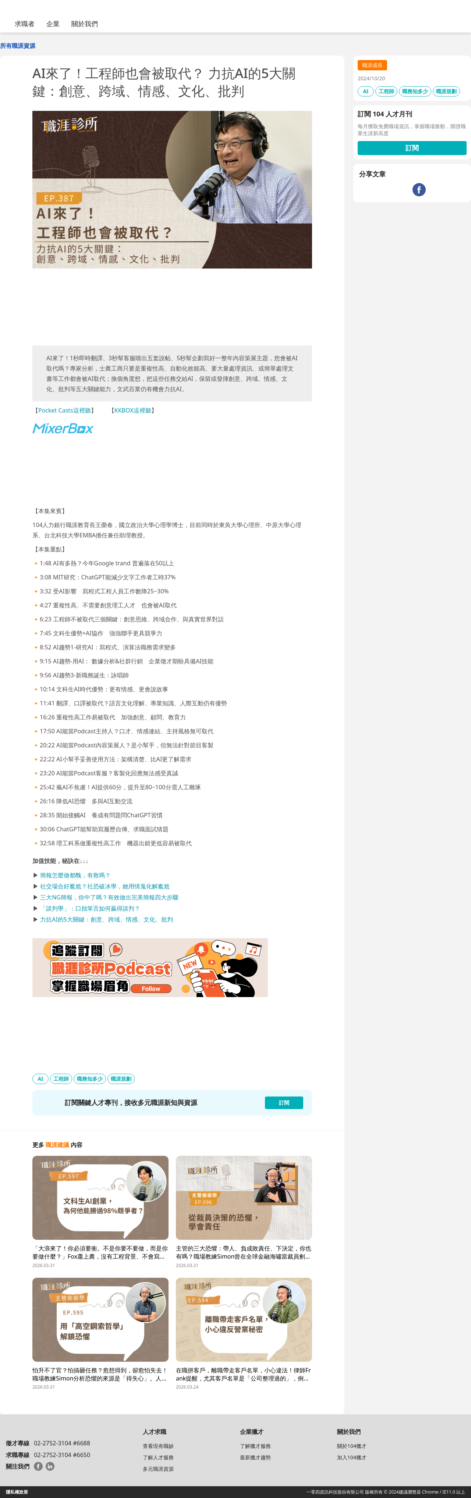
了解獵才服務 (255, 1445)
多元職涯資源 (158, 1468)
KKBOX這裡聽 (132, 410)
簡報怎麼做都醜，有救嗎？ (75, 875)
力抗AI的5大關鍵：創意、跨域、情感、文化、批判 (106, 919)
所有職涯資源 (17, 46)
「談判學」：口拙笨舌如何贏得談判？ (90, 908)
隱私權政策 (17, 1492)
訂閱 (412, 147)
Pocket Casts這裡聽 (64, 410)
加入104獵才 (351, 1457)
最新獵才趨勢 (255, 1457)
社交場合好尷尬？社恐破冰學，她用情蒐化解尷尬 (105, 886)
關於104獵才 (351, 1445)
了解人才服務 (158, 1457)
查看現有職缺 (158, 1445)
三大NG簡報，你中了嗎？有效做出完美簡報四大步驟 (109, 897)
